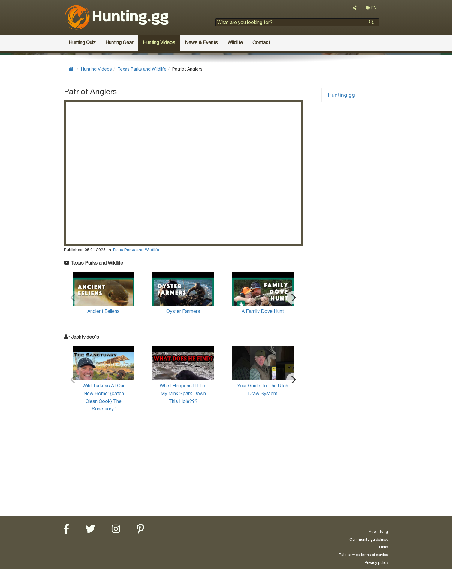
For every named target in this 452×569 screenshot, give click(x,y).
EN (371, 7)
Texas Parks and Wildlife (142, 68)
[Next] (293, 297)
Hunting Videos (96, 68)
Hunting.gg (341, 95)
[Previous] (73, 297)
